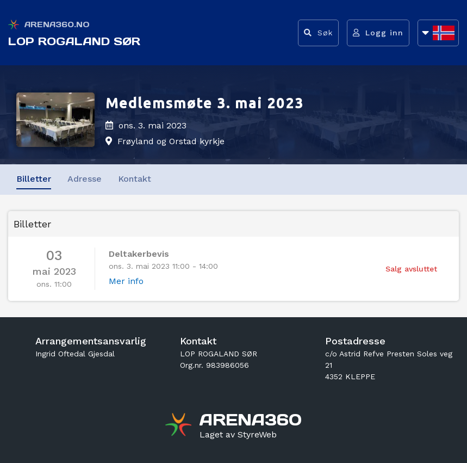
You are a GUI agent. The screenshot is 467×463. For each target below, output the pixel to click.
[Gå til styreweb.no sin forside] (238, 434)
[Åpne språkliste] (438, 33)
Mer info (126, 281)
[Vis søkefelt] (318, 33)
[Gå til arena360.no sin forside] (179, 426)
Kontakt (134, 179)
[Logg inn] (378, 33)
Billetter (33, 179)
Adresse (84, 179)
